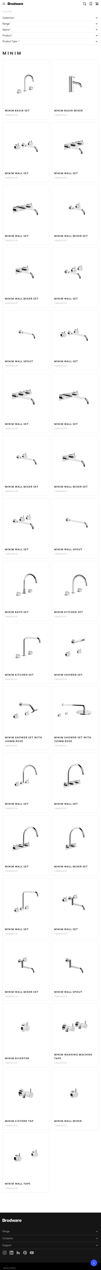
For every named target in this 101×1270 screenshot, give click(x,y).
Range (6, 1231)
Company (7, 1238)
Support (6, 1245)
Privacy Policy (9, 1268)
